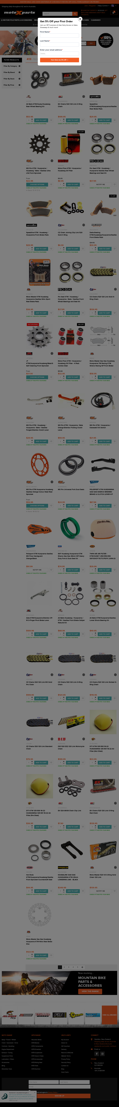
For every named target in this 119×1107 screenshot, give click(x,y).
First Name (45, 32)
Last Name (44, 41)
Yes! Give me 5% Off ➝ (59, 60)
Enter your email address (51, 50)
